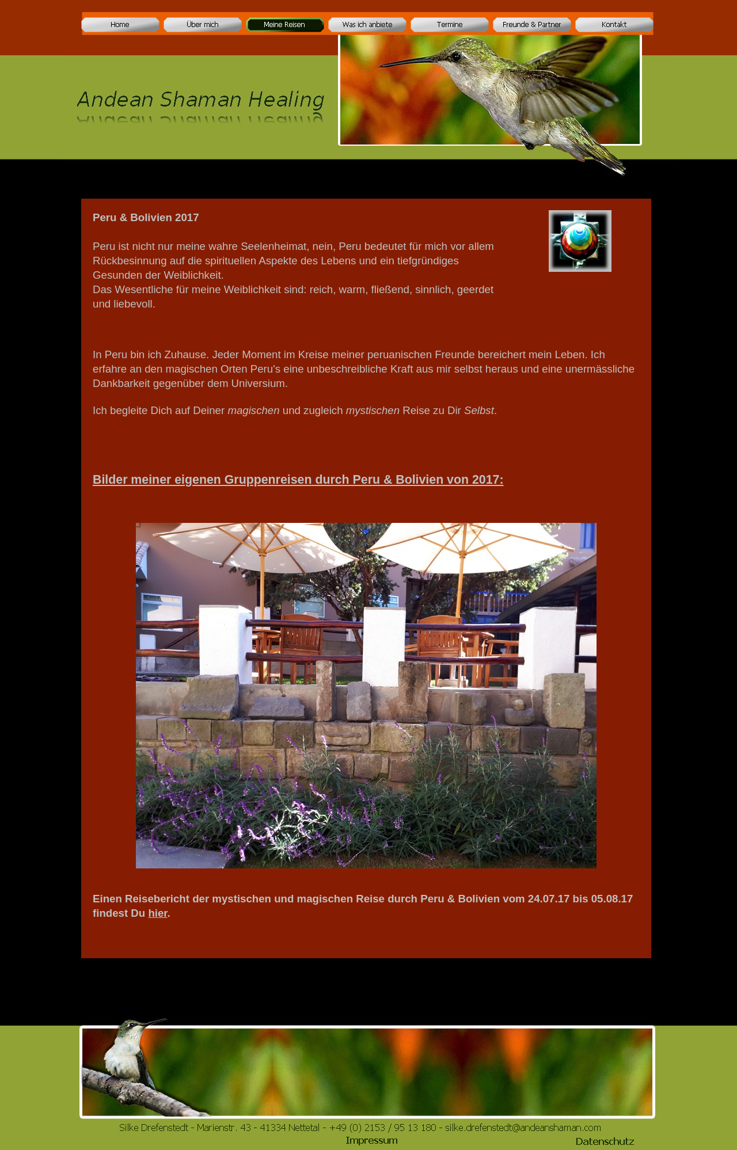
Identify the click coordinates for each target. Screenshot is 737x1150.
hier (157, 913)
